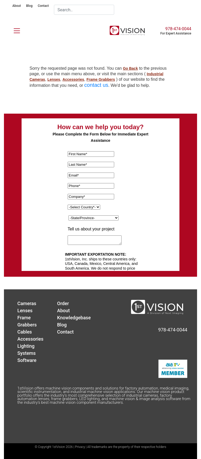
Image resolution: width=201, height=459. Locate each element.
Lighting (25, 346)
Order (63, 303)
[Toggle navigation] (14, 30)
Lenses (53, 79)
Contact (43, 6)
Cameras (26, 303)
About (16, 6)
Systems (26, 353)
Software (26, 360)
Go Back (130, 68)
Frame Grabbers (101, 79)
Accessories (73, 79)
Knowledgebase (74, 317)
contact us (96, 85)
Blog (29, 6)
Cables (24, 332)
